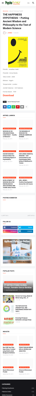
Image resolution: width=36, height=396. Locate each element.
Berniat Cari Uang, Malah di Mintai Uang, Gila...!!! (23, 297)
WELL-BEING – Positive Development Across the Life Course (26, 182)
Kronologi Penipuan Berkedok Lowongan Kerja (23, 319)
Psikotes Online (18, 392)
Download (8, 95)
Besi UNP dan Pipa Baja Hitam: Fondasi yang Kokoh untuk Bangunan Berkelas (9, 350)
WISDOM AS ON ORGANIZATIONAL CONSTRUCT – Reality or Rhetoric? (10, 133)
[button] (2, 3)
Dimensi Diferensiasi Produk (25, 371)
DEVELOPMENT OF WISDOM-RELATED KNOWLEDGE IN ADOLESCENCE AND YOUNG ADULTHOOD (9, 183)
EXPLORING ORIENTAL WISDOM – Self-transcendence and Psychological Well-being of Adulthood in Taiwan (26, 158)
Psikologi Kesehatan (18, 388)
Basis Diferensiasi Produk (8, 371)
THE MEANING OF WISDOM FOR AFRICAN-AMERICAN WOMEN (25, 133)
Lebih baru (5, 215)
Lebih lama (30, 215)
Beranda (5, 11)
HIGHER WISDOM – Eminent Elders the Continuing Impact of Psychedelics (9, 156)
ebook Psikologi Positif (16, 11)
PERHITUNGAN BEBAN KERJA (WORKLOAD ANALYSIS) (26, 349)
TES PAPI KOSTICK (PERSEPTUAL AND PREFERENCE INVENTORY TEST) (23, 308)
